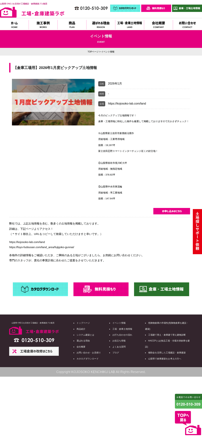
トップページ (83, 323)
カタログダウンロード (88, 358)
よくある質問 (119, 346)
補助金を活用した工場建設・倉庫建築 (167, 352)
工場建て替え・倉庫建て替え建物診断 (167, 335)
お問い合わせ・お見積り (89, 352)
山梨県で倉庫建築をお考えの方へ (164, 358)
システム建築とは (85, 335)
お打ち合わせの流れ (122, 335)
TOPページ (93, 51)
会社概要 (81, 346)
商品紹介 (81, 329)
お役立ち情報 (119, 340)
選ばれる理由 (83, 340)
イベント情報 (119, 323)
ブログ (115, 352)
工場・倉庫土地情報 (122, 329)
